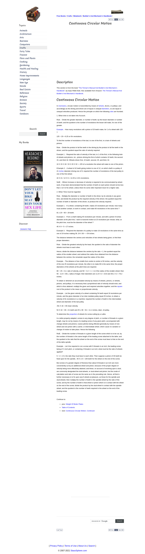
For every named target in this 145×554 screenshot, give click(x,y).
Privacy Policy (56, 546)
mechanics (62, 106)
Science (23, 100)
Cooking (23, 61)
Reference (24, 93)
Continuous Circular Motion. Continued (80, 411)
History (23, 72)
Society (23, 103)
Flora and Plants (27, 58)
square (119, 286)
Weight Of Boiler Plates (74, 404)
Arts (22, 37)
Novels (23, 86)
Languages (25, 79)
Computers (25, 44)
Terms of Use (71, 546)
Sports (23, 107)
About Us (82, 546)
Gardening (24, 65)
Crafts (23, 48)
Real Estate (25, 89)
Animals (23, 30)
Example (60, 129)
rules (111, 111)
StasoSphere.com (79, 551)
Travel (22, 110)
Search (91, 546)
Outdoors (24, 113)
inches (61, 171)
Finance (23, 55)
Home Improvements (29, 75)
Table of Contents (68, 407)
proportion (73, 314)
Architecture (25, 34)
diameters (105, 109)
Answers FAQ (25, 229)
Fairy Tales (25, 51)
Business (24, 41)
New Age (24, 82)
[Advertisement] (90, 51)
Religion (23, 96)
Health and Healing (29, 68)
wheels (101, 106)
